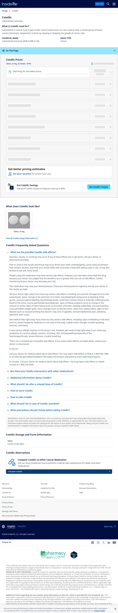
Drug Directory (8, 497)
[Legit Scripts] (73, 555)
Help (81, 492)
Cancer (64, 41)
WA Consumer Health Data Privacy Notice (18, 516)
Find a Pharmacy (47, 497)
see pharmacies (50, 587)
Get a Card (99, 4)
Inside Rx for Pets (48, 488)
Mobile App (45, 492)
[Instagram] (98, 542)
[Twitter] (103, 542)
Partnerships (7, 488)
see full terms (89, 585)
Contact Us (6, 492)
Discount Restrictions (87, 488)
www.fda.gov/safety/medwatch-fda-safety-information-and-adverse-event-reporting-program (57, 356)
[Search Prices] (108, 4)
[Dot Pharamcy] (54, 555)
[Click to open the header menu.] (114, 4)
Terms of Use (7, 507)
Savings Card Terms (10, 511)
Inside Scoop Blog (86, 484)
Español (22, 526)
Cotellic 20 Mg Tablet (15, 444)
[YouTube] (114, 542)
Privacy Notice (7, 502)
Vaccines (44, 484)
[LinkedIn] (109, 542)
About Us (5, 484)
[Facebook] (92, 542)
